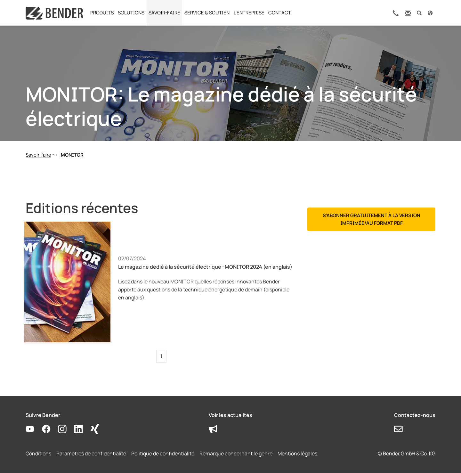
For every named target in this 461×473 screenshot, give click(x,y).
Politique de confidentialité (162, 453)
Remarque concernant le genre (235, 453)
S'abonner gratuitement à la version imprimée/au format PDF (371, 219)
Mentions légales (297, 453)
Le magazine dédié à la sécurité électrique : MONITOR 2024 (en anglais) (205, 266)
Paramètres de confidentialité (91, 453)
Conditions (38, 453)
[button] (419, 12)
